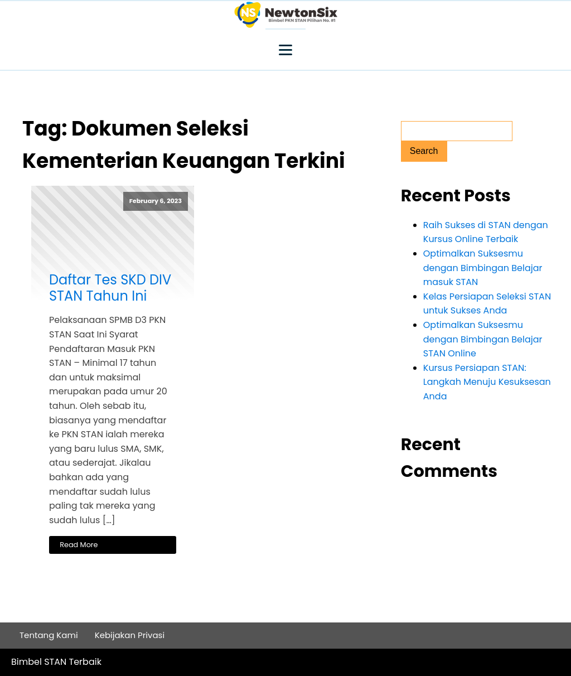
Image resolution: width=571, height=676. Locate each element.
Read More (79, 544)
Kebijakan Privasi (130, 635)
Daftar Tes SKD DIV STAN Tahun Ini (110, 288)
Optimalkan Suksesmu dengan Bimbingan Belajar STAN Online (483, 339)
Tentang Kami (49, 635)
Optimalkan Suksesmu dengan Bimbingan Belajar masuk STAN (483, 267)
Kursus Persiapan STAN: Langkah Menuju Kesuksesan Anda (487, 382)
